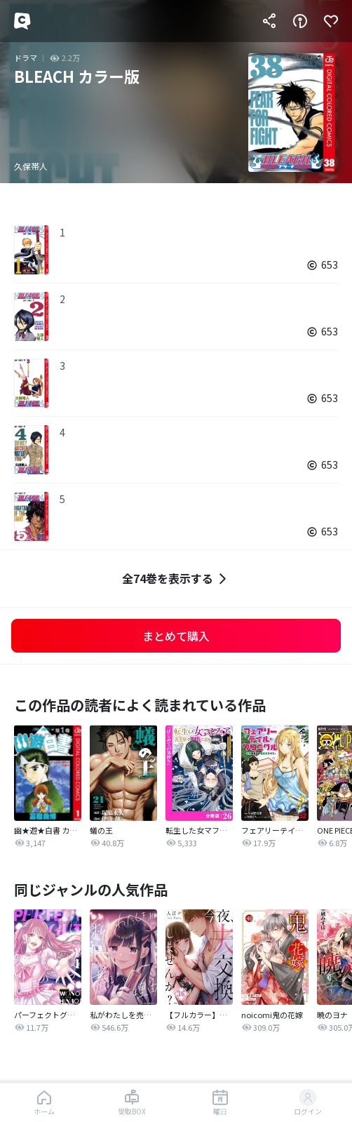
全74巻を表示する (176, 578)
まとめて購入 (176, 635)
